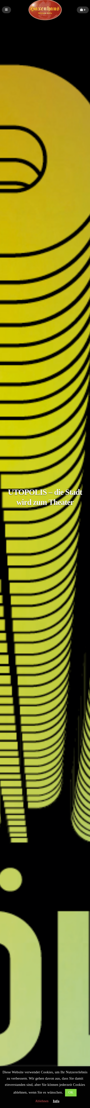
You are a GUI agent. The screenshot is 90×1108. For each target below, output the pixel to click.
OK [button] (70, 1092)
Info (56, 1101)
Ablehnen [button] (41, 1101)
